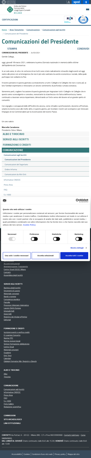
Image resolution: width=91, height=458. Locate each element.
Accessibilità (17, 454)
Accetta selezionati (45, 256)
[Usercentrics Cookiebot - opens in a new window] (77, 200)
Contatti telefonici (71, 435)
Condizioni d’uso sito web (42, 454)
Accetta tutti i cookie (74, 256)
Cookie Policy (29, 225)
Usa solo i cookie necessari (17, 256)
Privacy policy (60, 454)
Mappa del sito (74, 454)
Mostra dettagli (77, 248)
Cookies (27, 454)
